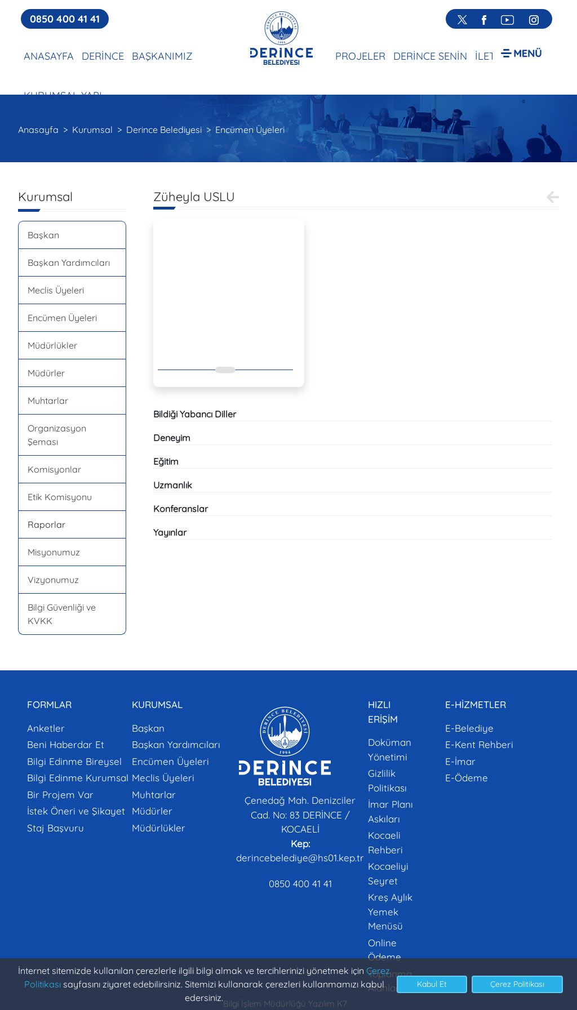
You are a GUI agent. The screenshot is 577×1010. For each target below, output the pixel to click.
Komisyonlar (54, 469)
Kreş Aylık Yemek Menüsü (390, 911)
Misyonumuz (54, 552)
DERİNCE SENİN (430, 56)
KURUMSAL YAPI (63, 95)
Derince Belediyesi (164, 129)
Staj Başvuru (55, 828)
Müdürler (46, 373)
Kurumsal (92, 129)
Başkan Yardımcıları (69, 262)
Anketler (46, 728)
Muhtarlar (48, 400)
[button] (521, 52)
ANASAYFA (49, 56)
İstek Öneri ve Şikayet (76, 811)
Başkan (43, 235)
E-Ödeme (466, 778)
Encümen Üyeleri (250, 129)
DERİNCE (103, 56)
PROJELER (360, 56)
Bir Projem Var (60, 794)
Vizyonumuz (53, 579)
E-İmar (460, 761)
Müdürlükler (52, 345)
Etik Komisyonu (60, 496)
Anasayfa (38, 129)
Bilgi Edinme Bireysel (74, 761)
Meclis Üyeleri (56, 290)
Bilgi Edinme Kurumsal (77, 778)
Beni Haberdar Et (65, 744)
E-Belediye (469, 728)
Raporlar (46, 524)
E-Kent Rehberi (479, 744)
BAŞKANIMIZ (162, 56)
